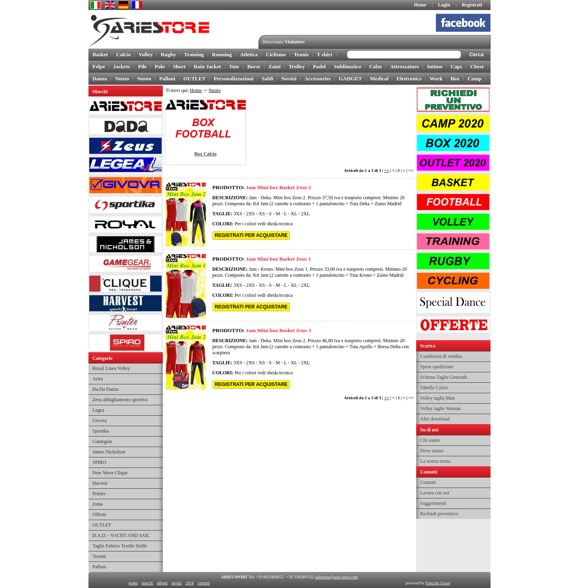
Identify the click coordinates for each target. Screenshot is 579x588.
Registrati (472, 5)
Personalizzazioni (233, 79)
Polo (160, 66)
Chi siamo (430, 440)
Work (436, 79)
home (133, 583)
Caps (456, 66)
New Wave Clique (109, 473)
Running (222, 54)
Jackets (121, 66)
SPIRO (99, 462)
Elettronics (408, 79)
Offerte (99, 514)
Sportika (100, 431)
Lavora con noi (435, 493)
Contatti (428, 482)
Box (455, 79)
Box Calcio (205, 154)
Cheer (477, 66)
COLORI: (223, 224)
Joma (97, 504)
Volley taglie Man (437, 398)
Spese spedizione (436, 367)
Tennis (301, 54)
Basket (100, 54)
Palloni (167, 79)
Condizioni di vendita (441, 356)
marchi (147, 583)
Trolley (297, 66)
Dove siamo (431, 450)
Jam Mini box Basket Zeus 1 (278, 259)
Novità (289, 79)
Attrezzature (404, 66)
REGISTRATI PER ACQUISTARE (251, 235)
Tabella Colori (434, 387)
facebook (466, 24)
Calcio (123, 54)
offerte (162, 583)
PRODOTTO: (228, 187)
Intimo (435, 66)
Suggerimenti (433, 503)
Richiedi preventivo (439, 514)
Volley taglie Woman (440, 408)
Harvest (99, 483)
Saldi (267, 79)
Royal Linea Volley (111, 368)
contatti (203, 583)
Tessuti (99, 556)
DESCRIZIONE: (230, 197)
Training (194, 54)
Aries (97, 379)
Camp (475, 79)
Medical (379, 79)
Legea (98, 410)
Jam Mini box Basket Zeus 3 (278, 330)
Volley (146, 54)
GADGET (350, 79)
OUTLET (194, 79)
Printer (99, 493)
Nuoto (122, 79)
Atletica (249, 54)
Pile (142, 66)
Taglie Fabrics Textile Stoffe (119, 546)
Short (179, 66)
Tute (234, 66)
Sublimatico (347, 66)
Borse (254, 66)
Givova (99, 420)
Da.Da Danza (105, 389)
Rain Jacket (207, 66)
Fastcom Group (437, 583)
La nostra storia (435, 461)
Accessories (317, 79)
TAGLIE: (222, 213)
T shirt (325, 54)
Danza (99, 79)
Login (444, 5)
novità (176, 583)
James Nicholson (108, 452)
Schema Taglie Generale (443, 377)
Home (420, 5)
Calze (375, 66)
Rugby (168, 54)
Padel (319, 66)
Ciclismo (276, 54)
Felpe (98, 66)
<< (386, 170)
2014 (189, 583)
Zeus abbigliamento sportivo (120, 399)
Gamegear (102, 441)
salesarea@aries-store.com (336, 577)
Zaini (275, 66)
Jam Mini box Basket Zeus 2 (278, 187)
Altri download (435, 419)
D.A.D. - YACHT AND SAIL (121, 535)
